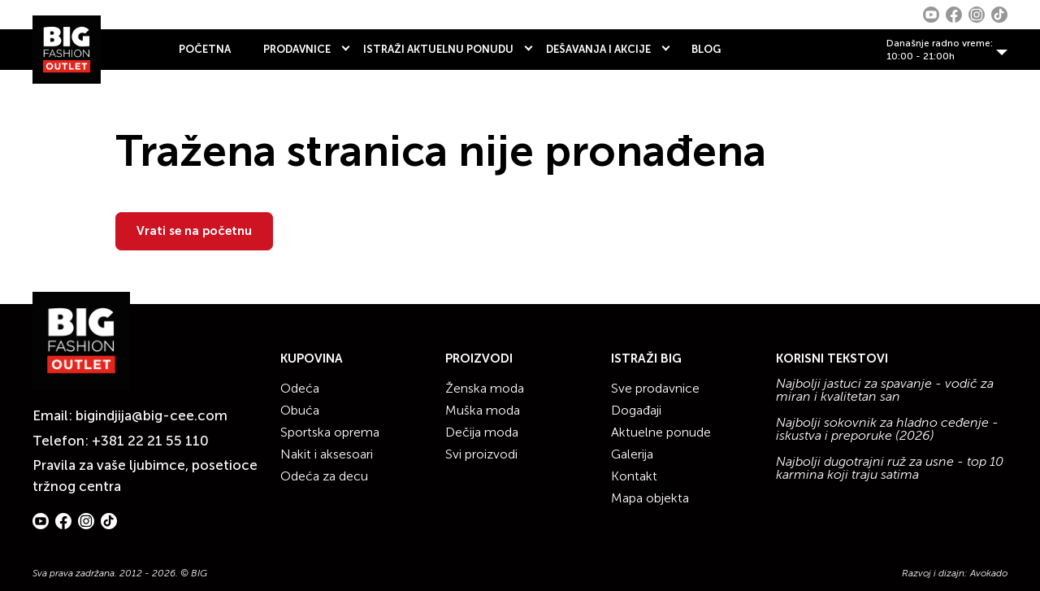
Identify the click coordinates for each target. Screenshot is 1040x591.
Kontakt (634, 476)
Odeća (299, 388)
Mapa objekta (650, 498)
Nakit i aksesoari (326, 454)
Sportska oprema (329, 432)
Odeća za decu (324, 476)
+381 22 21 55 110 (150, 440)
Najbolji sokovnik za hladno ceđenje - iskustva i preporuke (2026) (887, 429)
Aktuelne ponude (661, 432)
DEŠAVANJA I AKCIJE (598, 49)
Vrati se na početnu (194, 231)
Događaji (636, 410)
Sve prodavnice (655, 388)
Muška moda (482, 410)
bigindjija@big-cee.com (152, 415)
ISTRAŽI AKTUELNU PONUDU (438, 49)
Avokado (989, 573)
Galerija (632, 454)
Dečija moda (481, 432)
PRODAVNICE (297, 49)
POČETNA (205, 49)
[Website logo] (66, 49)
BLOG (706, 49)
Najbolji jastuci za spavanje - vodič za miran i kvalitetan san (885, 390)
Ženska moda (484, 388)
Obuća (299, 410)
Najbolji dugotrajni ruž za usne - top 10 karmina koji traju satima (889, 468)
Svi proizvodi (481, 454)
